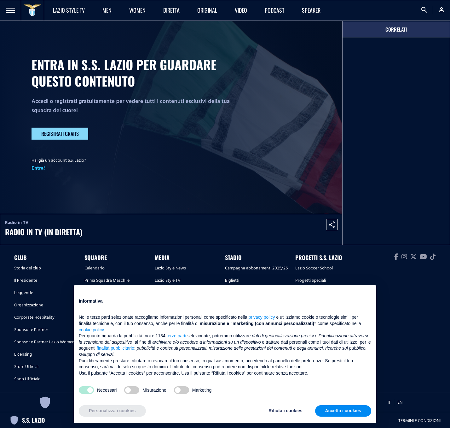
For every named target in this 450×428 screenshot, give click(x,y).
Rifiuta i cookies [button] (285, 410)
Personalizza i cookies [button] (112, 410)
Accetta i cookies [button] (343, 410)
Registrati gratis (60, 133)
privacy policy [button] (262, 317)
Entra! (38, 168)
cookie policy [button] (91, 329)
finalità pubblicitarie (115, 348)
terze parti (176, 335)
